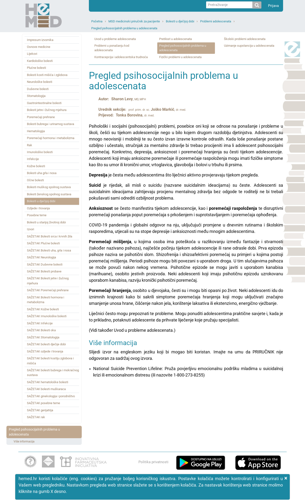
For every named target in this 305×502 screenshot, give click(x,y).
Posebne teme (36, 215)
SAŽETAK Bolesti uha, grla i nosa (49, 250)
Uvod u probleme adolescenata (115, 39)
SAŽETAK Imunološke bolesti (46, 316)
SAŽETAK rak (36, 417)
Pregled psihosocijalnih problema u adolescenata (124, 28)
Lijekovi (32, 53)
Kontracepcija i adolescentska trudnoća (121, 57)
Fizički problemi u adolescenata (180, 57)
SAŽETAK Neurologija (41, 257)
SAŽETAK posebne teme (43, 403)
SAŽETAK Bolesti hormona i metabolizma (45, 300)
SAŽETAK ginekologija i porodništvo (51, 396)
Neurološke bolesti (39, 82)
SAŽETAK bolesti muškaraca (46, 389)
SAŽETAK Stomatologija (43, 337)
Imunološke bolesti (40, 152)
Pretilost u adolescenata (175, 39)
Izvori (30, 229)
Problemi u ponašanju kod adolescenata (111, 48)
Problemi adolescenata (215, 21)
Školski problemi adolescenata (244, 39)
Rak (29, 145)
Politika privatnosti (153, 462)
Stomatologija (36, 96)
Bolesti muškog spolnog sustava (49, 187)
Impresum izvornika (40, 40)
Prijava (273, 6)
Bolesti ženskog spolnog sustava (49, 194)
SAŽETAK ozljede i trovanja (45, 351)
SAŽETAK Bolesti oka (41, 330)
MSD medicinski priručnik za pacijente (134, 21)
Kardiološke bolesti (40, 61)
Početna (96, 21)
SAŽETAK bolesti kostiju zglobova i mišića (50, 360)
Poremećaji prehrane (41, 117)
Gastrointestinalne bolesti (44, 103)
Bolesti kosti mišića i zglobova (47, 75)
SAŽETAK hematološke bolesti (47, 382)
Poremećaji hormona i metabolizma (50, 138)
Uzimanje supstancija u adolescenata (249, 45)
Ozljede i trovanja (38, 208)
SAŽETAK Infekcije (40, 323)
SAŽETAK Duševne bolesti (44, 264)
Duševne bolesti (38, 89)
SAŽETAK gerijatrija (40, 410)
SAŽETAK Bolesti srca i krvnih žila (49, 236)
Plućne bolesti (36, 68)
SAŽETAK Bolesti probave (44, 271)
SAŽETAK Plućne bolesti (43, 243)
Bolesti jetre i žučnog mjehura (46, 110)
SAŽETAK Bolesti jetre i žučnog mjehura (48, 280)
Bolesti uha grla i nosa (41, 173)
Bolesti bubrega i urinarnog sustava (50, 124)
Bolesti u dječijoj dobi (180, 21)
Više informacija (24, 441)
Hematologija (36, 131)
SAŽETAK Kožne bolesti (43, 309)
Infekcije (33, 159)
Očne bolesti (35, 180)
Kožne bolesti (36, 166)
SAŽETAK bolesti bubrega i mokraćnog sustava (53, 372)
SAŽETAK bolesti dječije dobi (46, 344)
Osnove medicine (38, 47)
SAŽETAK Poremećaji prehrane (48, 290)
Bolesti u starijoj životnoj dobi (46, 222)
